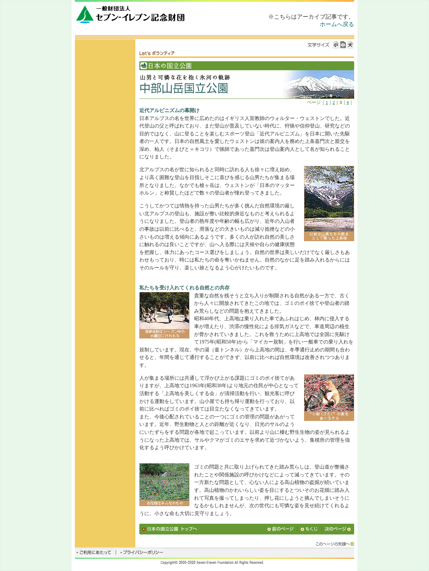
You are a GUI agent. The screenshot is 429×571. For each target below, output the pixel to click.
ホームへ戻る (337, 24)
